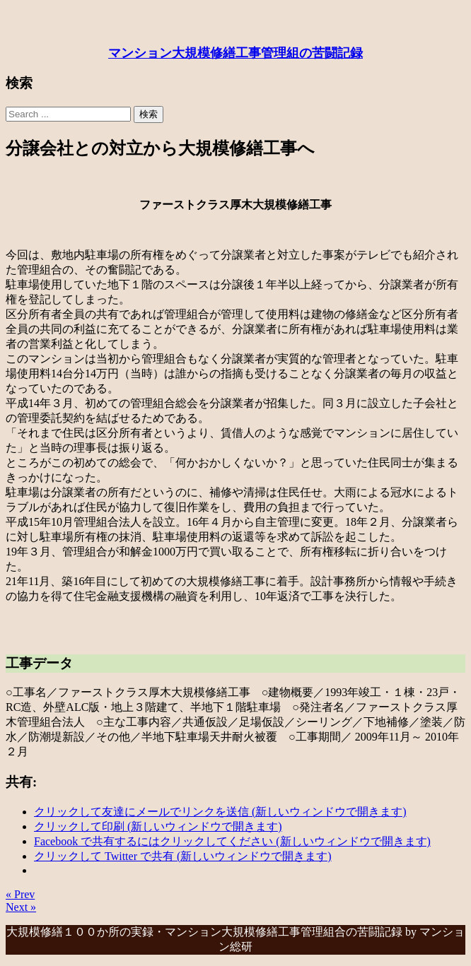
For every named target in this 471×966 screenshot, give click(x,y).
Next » (21, 907)
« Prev (20, 894)
